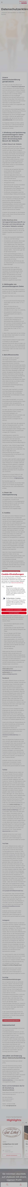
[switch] (3, 586)
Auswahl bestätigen (14, 613)
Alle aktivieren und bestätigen (14, 609)
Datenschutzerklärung (17, 582)
